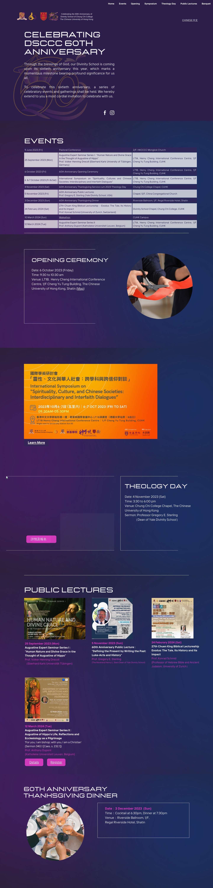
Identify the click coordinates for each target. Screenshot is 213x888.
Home (111, 3)
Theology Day (169, 3)
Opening (135, 3)
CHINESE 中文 (190, 20)
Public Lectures (189, 3)
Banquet (206, 3)
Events (122, 3)
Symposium (151, 3)
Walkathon (64, 217)
